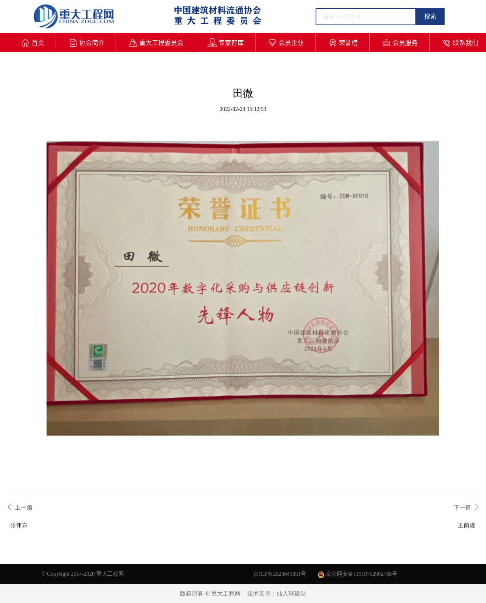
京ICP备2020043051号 (279, 574)
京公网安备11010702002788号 (357, 574)
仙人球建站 (291, 593)
